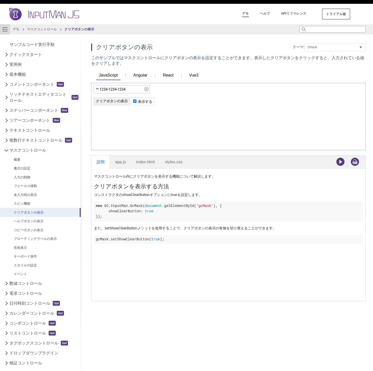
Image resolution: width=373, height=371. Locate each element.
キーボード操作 (25, 256)
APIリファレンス (293, 13)
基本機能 (17, 74)
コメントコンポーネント (36, 84)
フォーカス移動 (25, 186)
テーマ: (299, 47)
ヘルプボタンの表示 (29, 221)
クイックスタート (25, 54)
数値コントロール (25, 283)
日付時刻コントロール (34, 303)
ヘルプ (265, 13)
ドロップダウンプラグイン (33, 353)
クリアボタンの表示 (29, 212)
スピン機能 (22, 203)
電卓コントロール (25, 293)
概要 (17, 160)
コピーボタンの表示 (29, 230)
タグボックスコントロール (38, 343)
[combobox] (332, 29)
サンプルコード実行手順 (32, 44)
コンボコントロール (32, 323)
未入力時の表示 (25, 195)
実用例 (15, 64)
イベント (20, 274)
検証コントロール (25, 363)
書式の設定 (22, 168)
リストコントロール (32, 333)
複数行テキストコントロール (40, 140)
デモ (245, 13)
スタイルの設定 (25, 265)
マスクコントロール (27, 150)
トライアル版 (336, 14)
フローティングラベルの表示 (35, 239)
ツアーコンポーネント (34, 120)
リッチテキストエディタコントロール (43, 97)
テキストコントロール (29, 130)
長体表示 (20, 248)
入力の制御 (22, 177)
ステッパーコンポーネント (38, 110)
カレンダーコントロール (36, 313)
